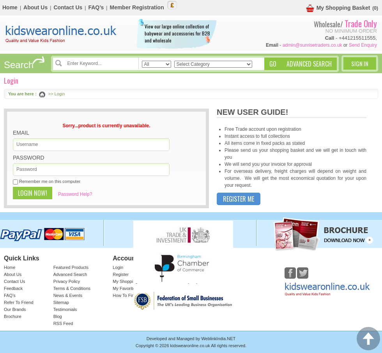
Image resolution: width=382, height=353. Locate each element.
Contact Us (67, 7)
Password (28, 158)
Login (118, 267)
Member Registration (137, 7)
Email (21, 133)
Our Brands (15, 309)
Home (10, 7)
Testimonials (65, 309)
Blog (57, 316)
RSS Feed (63, 323)
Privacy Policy (66, 281)
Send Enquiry (363, 45)
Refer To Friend (19, 302)
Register (121, 274)
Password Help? (75, 194)
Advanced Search (70, 274)
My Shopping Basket (338, 8)
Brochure (12, 316)
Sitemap (61, 302)
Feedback (13, 288)
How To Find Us (128, 295)
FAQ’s (96, 7)
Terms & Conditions (71, 288)
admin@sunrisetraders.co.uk (312, 45)
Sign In (359, 63)
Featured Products (71, 267)
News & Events (68, 295)
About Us (35, 7)
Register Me (238, 199)
